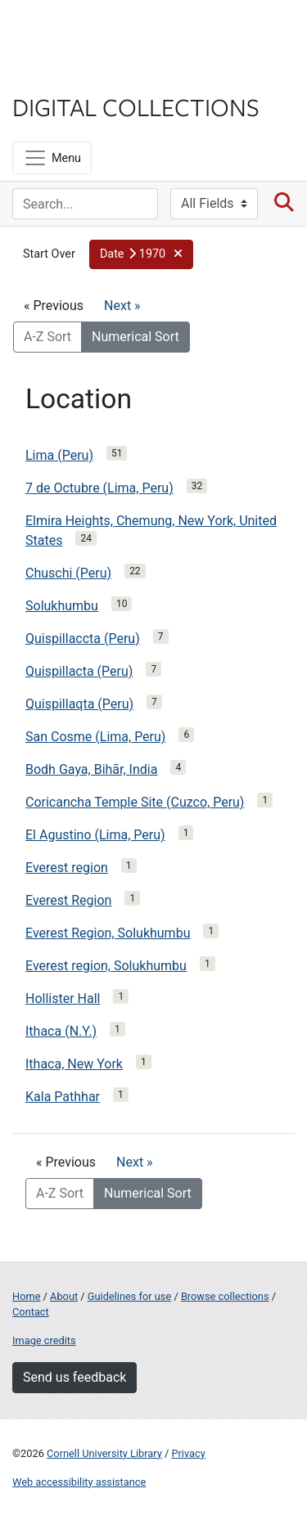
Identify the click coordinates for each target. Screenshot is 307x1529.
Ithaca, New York (74, 1064)
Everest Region (68, 900)
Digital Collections (136, 106)
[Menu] (52, 158)
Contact (30, 1312)
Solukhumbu (61, 606)
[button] (141, 254)
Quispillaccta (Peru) (82, 638)
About (64, 1296)
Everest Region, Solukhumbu (107, 933)
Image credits (44, 1340)
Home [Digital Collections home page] (26, 1296)
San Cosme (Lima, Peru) (95, 736)
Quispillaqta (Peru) (79, 704)
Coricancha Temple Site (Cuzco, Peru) (134, 802)
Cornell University (94, 31)
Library (61, 74)
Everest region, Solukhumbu (106, 966)
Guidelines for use (129, 1296)
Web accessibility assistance (79, 1482)
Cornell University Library (104, 1453)
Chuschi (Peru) (68, 573)
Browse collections (225, 1296)
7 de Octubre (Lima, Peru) (99, 488)
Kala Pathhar (62, 1096)
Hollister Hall (62, 998)
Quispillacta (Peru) (79, 671)
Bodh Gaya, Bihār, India (91, 769)
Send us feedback (74, 1377)
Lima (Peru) (59, 455)
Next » (122, 305)
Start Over (49, 254)
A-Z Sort (47, 336)
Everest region (66, 867)
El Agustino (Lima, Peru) (95, 835)
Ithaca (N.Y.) (61, 1031)
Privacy (188, 1453)
